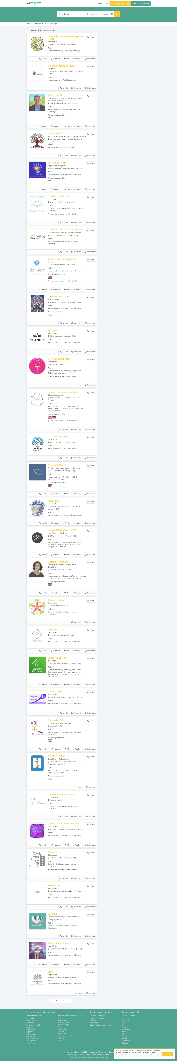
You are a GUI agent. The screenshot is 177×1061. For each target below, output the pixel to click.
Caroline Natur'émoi (58, 196)
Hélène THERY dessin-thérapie (63, 823)
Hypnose (29, 1032)
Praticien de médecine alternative (69, 1016)
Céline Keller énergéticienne (62, 259)
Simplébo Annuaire (101, 1058)
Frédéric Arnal (55, 885)
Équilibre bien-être (57, 657)
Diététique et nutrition (33, 1025)
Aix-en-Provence (127, 1018)
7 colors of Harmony (58, 561)
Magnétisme (30, 1036)
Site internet (90, 59)
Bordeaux (125, 1020)
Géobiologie (30, 1029)
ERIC (50, 971)
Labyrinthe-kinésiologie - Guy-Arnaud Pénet (66, 37)
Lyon (124, 1025)
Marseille (125, 1027)
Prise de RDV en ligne (72, 59)
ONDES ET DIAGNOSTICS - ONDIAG (66, 229)
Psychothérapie (63, 1025)
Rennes (124, 1038)
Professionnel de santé (66, 1018)
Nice (123, 1034)
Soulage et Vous (56, 629)
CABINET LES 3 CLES (58, 296)
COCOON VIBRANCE (58, 436)
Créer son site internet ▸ (141, 3)
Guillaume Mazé (56, 600)
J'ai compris (167, 1054)
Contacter (55, 59)
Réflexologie (62, 1029)
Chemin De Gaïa (56, 720)
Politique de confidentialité (101, 1055)
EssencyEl (53, 914)
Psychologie (62, 1020)
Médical (93, 1020)
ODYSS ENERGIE (56, 756)
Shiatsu (61, 1031)
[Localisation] (99, 14)
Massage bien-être (32, 1038)
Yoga (60, 1040)
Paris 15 (125, 1036)
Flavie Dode (54, 501)
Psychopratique (63, 1022)
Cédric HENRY (55, 691)
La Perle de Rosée (57, 162)
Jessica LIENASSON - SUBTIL (63, 530)
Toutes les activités (34, 1016)
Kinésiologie (30, 1034)
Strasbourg (126, 1041)
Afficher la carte (125, 61)
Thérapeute (62, 1038)
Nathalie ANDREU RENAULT (62, 794)
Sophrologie (62, 1034)
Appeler (43, 59)
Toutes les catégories (98, 1016)
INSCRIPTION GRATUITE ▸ (120, 3)
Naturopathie (31, 1041)
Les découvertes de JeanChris (63, 392)
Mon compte (103, 3)
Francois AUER (55, 95)
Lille (123, 1023)
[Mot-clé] (71, 14)
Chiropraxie (30, 1020)
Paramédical (94, 1023)
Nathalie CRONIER (57, 465)
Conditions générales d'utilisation (78, 1055)
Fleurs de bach (31, 1027)
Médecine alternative (97, 1018)
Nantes (124, 1032)
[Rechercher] (117, 14)
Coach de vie (30, 1023)
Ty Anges (52, 330)
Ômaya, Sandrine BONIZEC (61, 65)
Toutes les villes (128, 1016)
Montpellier (126, 1029)
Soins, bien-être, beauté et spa (100, 1025)
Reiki (60, 1027)
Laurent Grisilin (55, 133)
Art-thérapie (30, 1018)
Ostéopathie (30, 1043)
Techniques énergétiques (67, 1036)
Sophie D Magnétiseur (59, 943)
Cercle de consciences (59, 358)
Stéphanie (53, 852)
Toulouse (125, 1043)
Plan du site (93, 1052)
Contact (112, 1052)
